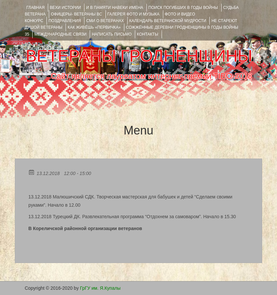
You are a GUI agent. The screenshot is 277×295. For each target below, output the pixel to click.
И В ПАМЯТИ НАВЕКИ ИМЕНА (114, 7)
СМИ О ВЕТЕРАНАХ (105, 20)
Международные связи (60, 34)
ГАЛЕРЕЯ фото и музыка (134, 14)
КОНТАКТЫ (147, 34)
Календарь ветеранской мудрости (167, 20)
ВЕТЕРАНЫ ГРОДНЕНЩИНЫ (139, 56)
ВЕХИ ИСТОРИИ (65, 7)
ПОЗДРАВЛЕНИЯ (64, 20)
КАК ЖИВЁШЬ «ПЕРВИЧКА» (94, 27)
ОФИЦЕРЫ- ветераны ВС (76, 14)
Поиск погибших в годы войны (183, 7)
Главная (35, 7)
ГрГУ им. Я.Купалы (100, 288)
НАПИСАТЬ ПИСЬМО (112, 34)
